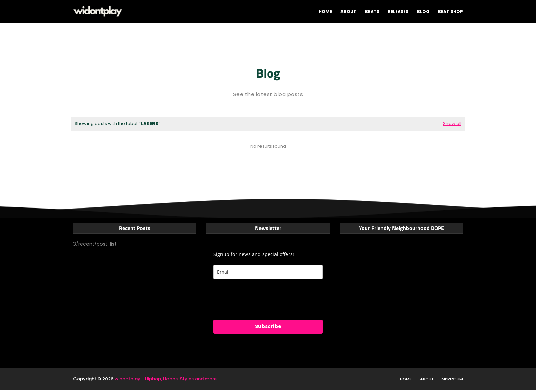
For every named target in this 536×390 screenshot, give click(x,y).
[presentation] (265, 299)
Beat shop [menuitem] (450, 11)
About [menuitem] (348, 11)
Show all (452, 123)
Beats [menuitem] (372, 11)
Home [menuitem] (325, 11)
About (427, 379)
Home (406, 379)
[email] (268, 272)
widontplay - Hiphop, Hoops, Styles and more (166, 379)
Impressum (452, 379)
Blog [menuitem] (423, 11)
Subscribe (268, 326)
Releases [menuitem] (398, 11)
